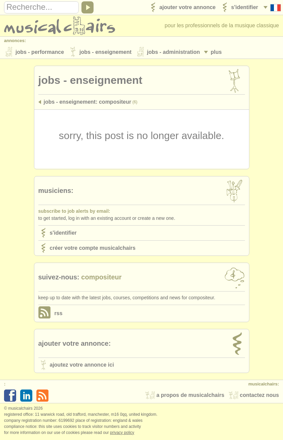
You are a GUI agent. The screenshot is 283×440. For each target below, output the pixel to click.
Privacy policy (122, 433)
